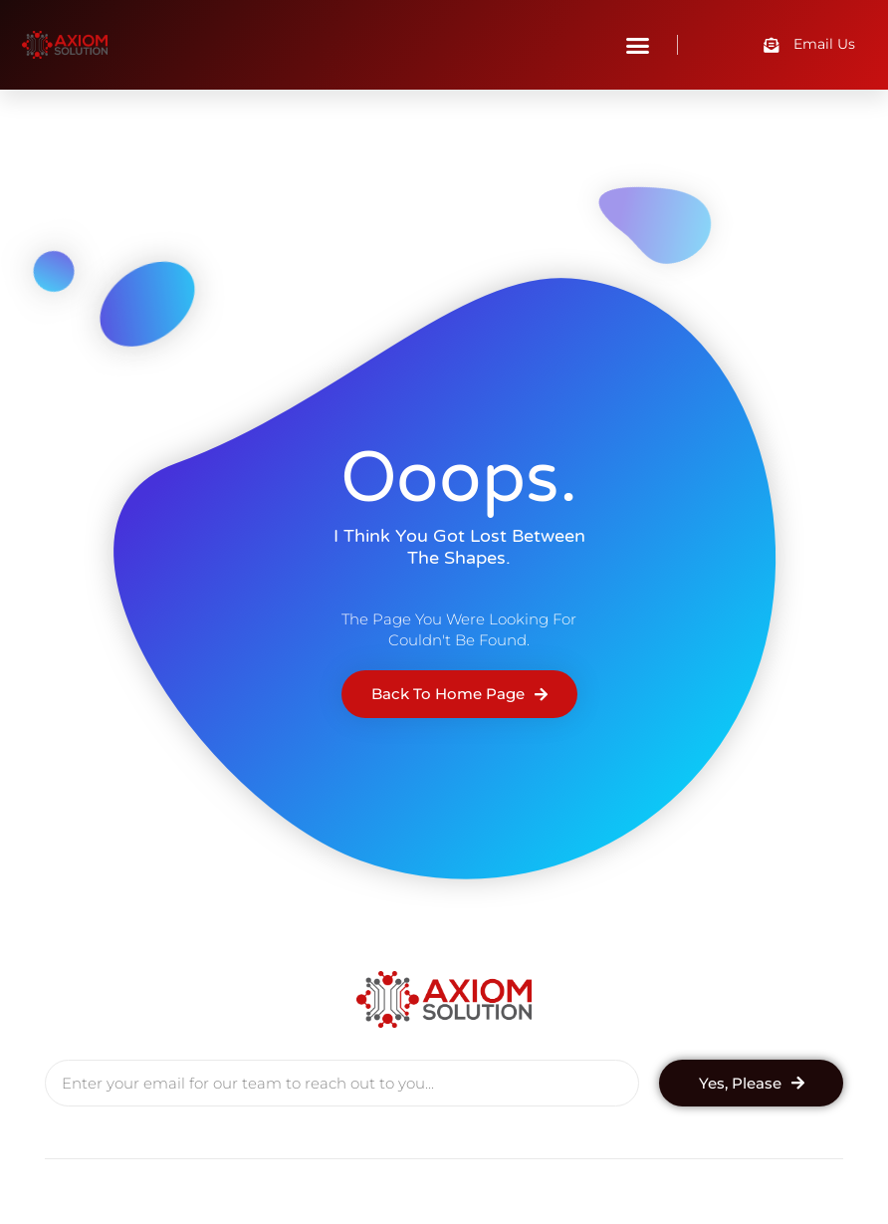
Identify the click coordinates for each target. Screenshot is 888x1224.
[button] (638, 45)
